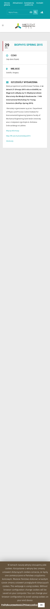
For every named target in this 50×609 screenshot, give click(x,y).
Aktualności (18, 3)
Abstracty (9, 141)
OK (41, 605)
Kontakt (39, 3)
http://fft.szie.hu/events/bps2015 (18, 136)
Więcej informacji (12, 131)
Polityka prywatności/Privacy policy (19, 605)
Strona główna (7, 4)
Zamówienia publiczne (29, 4)
